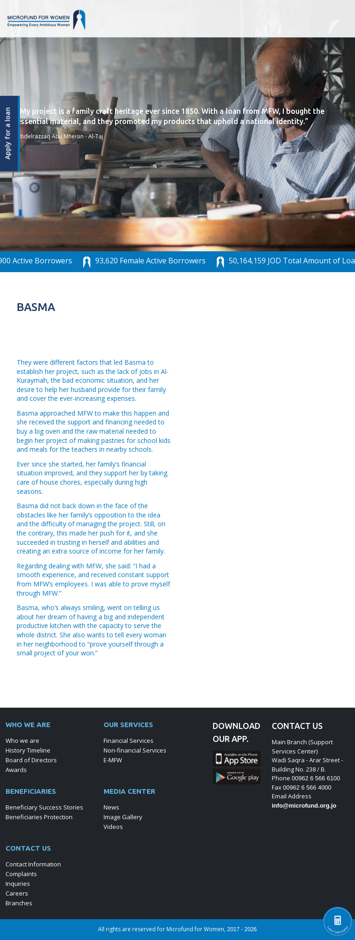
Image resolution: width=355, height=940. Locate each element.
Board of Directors (31, 760)
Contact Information (33, 864)
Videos (113, 826)
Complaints (21, 874)
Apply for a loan (8, 133)
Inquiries (18, 883)
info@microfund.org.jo (304, 805)
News (111, 807)
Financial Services (128, 740)
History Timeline (28, 750)
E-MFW (113, 760)
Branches (19, 903)
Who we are (22, 740)
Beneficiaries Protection (39, 817)
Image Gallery (123, 817)
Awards (16, 770)
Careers (17, 893)
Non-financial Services (135, 750)
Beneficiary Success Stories (44, 807)
